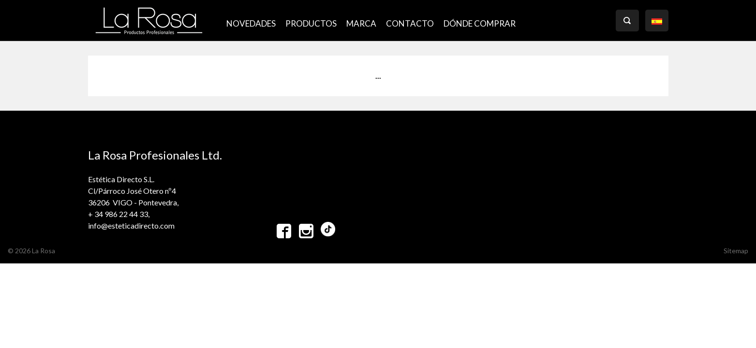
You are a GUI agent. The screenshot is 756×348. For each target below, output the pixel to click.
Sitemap (736, 250)
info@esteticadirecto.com (131, 225)
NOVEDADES (251, 23)
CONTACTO (410, 23)
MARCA (361, 23)
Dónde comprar (480, 23)
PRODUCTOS (311, 23)
